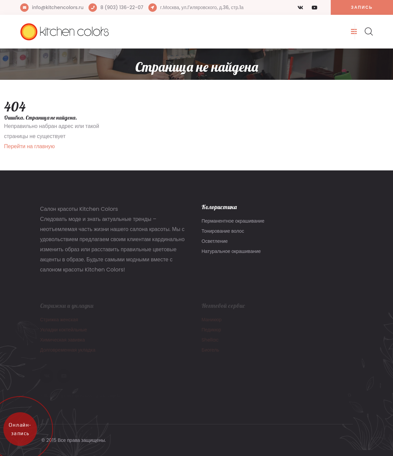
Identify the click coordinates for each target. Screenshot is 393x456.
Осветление (215, 241)
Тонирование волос (223, 231)
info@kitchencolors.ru (57, 7)
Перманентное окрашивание (233, 221)
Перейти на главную (29, 146)
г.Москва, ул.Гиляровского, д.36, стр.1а (202, 7)
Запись (362, 7)
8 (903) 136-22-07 (121, 7)
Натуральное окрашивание (231, 251)
